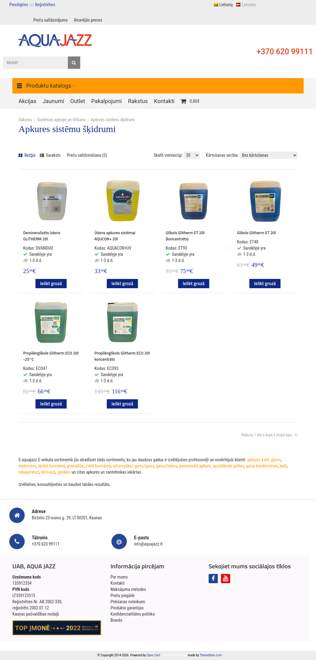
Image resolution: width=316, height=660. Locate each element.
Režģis (27, 155)
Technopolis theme (174, 655)
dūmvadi (48, 472)
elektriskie (27, 465)
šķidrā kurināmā (51, 465)
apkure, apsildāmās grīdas (221, 465)
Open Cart (153, 655)
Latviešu (246, 4)
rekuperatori (29, 472)
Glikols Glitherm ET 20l (256, 233)
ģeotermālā (188, 465)
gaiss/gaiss (144, 465)
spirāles (63, 472)
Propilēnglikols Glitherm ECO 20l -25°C (51, 356)
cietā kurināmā (98, 465)
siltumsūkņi (122, 465)
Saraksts (50, 155)
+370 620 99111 (284, 51)
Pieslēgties (18, 4)
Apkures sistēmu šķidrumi (113, 119)
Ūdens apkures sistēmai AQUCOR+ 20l (114, 236)
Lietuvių (223, 4)
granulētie (75, 465)
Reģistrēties (45, 4)
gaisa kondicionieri (262, 465)
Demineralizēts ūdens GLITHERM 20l (41, 236)
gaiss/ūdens (166, 465)
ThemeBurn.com (211, 655)
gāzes (276, 459)
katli (283, 465)
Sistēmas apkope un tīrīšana (61, 119)
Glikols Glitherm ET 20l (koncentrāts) (185, 236)
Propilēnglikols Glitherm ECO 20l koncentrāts (122, 356)
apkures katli (258, 459)
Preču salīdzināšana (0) (87, 155)
